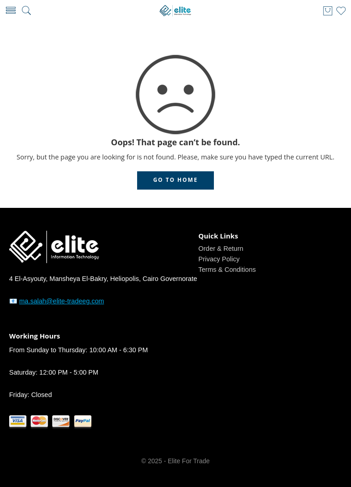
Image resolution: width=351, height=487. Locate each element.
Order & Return (220, 248)
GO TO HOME (175, 180)
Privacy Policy (218, 259)
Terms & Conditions (227, 269)
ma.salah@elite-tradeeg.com (61, 301)
